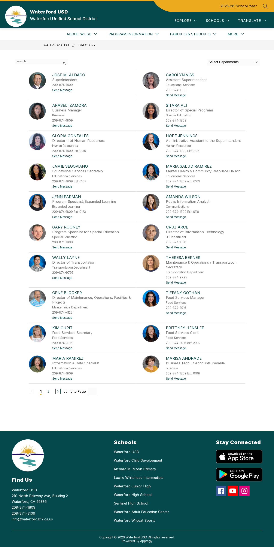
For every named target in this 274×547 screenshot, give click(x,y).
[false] (41, 61)
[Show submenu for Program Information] (131, 34)
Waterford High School (133, 495)
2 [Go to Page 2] (48, 391)
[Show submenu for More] (233, 34)
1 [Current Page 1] (41, 391)
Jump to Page (75, 391)
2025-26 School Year (238, 6)
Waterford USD (56, 45)
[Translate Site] (252, 20)
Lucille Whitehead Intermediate (139, 477)
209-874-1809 (23, 507)
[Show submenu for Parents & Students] (190, 34)
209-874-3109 (23, 513)
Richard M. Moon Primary (135, 469)
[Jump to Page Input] (92, 391)
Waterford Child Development (138, 460)
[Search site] (265, 6)
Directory (87, 45)
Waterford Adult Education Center (141, 512)
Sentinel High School (131, 503)
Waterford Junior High (132, 486)
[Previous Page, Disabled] (31, 391)
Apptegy (146, 541)
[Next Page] (58, 391)
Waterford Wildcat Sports (134, 520)
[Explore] (185, 20)
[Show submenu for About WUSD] (79, 34)
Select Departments (223, 62)
